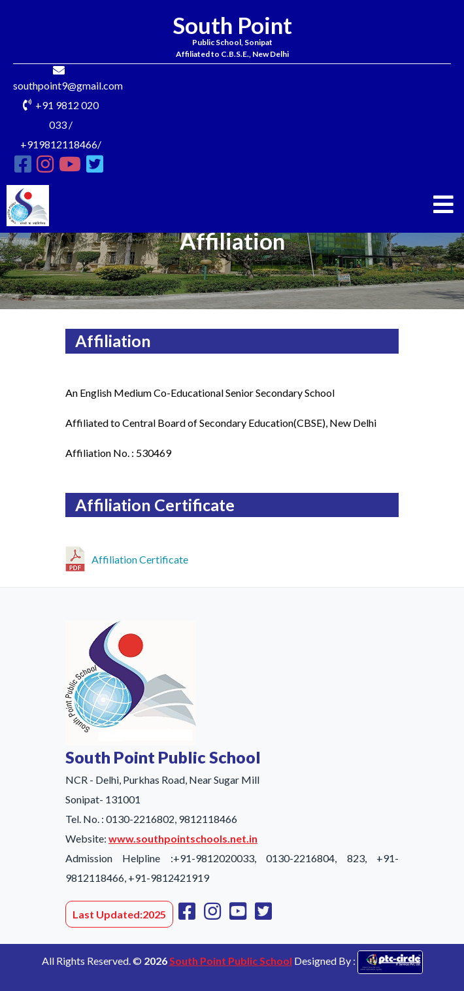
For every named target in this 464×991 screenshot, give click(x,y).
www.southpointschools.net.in (182, 838)
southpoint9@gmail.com (68, 85)
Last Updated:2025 (119, 914)
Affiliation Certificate (126, 556)
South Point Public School (230, 960)
